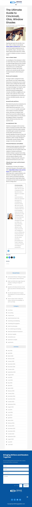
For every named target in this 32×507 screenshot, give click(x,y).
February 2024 (11, 423)
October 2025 (11, 369)
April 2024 (10, 417)
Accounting (10, 312)
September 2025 (11, 372)
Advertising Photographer (14, 323)
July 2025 (10, 377)
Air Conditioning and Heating (14, 329)
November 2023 (11, 431)
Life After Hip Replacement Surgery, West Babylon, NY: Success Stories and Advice (16, 294)
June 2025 (10, 380)
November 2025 (11, 366)
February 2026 (11, 358)
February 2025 (11, 391)
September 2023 (11, 436)
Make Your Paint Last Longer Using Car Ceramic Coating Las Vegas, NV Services (16, 283)
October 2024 (11, 401)
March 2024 (10, 420)
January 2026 (11, 361)
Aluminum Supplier (12, 334)
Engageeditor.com (20, 504)
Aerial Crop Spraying (12, 326)
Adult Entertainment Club (13, 318)
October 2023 (11, 434)
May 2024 (10, 415)
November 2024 (11, 399)
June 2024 (10, 412)
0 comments (14, 26)
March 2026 (10, 356)
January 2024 (11, 425)
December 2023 (11, 428)
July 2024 (10, 409)
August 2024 (11, 407)
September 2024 (11, 404)
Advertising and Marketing (14, 320)
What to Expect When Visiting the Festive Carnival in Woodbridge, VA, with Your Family (16, 300)
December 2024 (11, 396)
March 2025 (10, 388)
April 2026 (10, 353)
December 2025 (11, 364)
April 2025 (10, 385)
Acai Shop (10, 310)
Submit (26, 485)
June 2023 (10, 444)
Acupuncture (11, 315)
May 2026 (10, 350)
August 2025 (11, 374)
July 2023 (10, 442)
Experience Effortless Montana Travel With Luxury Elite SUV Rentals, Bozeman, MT (16, 288)
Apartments (10, 342)
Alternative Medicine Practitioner (15, 331)
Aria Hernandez (11, 25)
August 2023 (11, 439)
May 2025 (10, 383)
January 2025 (11, 393)
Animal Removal (11, 337)
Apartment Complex (12, 339)
